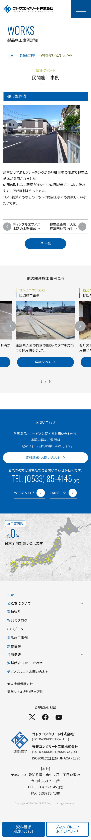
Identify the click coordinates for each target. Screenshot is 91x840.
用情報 (45, 654)
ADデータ (15, 629)
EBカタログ (17, 620)
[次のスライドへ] (80, 326)
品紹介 (14, 611)
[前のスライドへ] (10, 326)
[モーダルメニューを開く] (81, 9)
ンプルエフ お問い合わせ (28, 671)
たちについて (45, 603)
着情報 (14, 646)
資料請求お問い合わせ (24, 829)
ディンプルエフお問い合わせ (67, 829)
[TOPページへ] (28, 9)
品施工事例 (17, 637)
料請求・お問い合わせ (24, 662)
